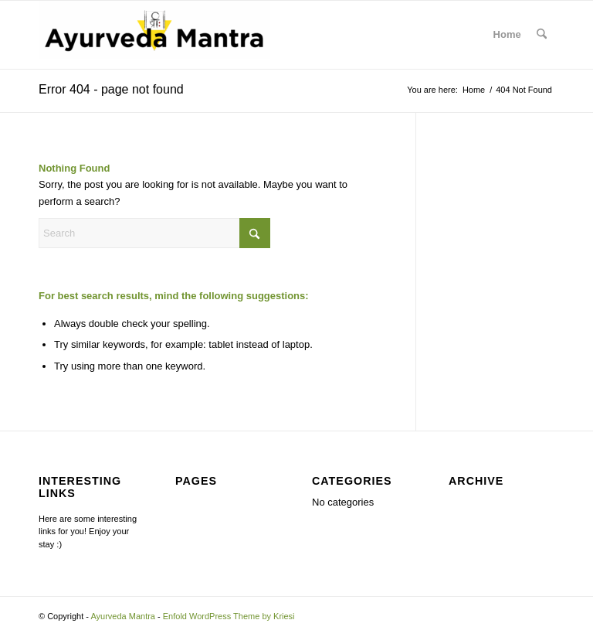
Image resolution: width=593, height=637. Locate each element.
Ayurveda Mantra (122, 616)
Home (507, 34)
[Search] (541, 35)
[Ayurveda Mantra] (154, 35)
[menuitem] (541, 35)
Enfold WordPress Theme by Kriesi (229, 616)
